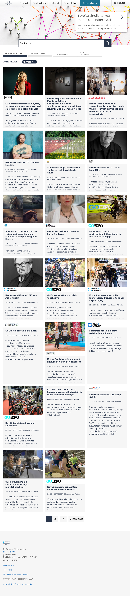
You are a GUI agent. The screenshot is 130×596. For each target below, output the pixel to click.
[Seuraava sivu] (63, 519)
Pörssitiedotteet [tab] (37, 53)
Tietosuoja (7, 570)
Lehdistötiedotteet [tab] (14, 53)
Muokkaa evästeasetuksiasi (15, 574)
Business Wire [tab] (61, 55)
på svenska (27, 584)
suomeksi (7, 584)
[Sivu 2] (55, 519)
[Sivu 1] (49, 519)
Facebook (7, 565)
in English (17, 584)
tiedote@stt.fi (9, 552)
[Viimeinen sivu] (76, 519)
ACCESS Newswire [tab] (84, 54)
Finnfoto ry (29, 62)
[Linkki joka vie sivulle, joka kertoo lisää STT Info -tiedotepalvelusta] (101, 22)
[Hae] (61, 43)
